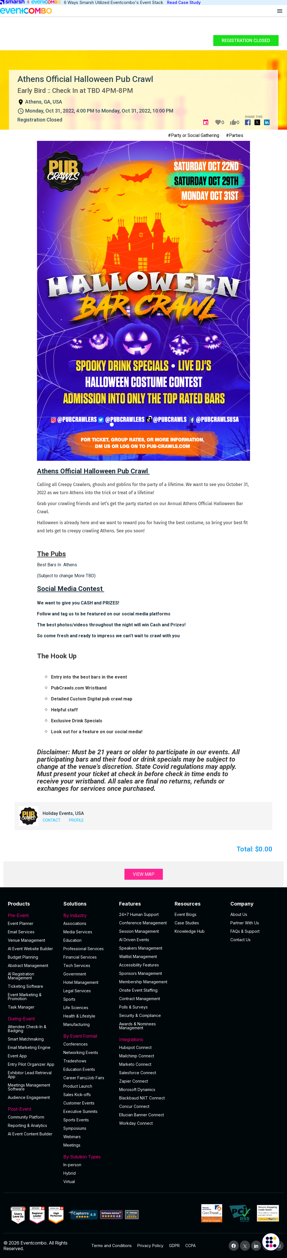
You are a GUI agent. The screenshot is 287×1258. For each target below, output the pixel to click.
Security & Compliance (140, 1015)
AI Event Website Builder (30, 948)
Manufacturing (76, 1024)
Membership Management (143, 981)
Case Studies (187, 922)
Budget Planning (23, 957)
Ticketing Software (25, 986)
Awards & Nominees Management (137, 1025)
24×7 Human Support (139, 914)
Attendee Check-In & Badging (27, 1028)
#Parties (234, 135)
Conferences (75, 1044)
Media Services (77, 931)
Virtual (69, 1181)
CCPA (190, 1245)
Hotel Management (80, 982)
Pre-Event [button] (32, 915)
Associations (74, 923)
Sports (69, 999)
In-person (72, 1164)
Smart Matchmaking (26, 1039)
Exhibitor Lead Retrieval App (30, 1074)
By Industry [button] (87, 915)
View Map (143, 874)
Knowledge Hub (190, 931)
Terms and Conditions (111, 1245)
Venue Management (26, 940)
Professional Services (83, 948)
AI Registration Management (21, 975)
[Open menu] (279, 10)
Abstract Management (28, 965)
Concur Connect (134, 1106)
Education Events (79, 1069)
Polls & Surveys (133, 1007)
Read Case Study (184, 2)
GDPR (174, 1245)
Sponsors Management (140, 973)
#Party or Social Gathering (193, 135)
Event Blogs (185, 914)
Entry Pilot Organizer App (31, 1064)
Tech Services (76, 965)
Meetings (71, 1145)
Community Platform (26, 1117)
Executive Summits (80, 1111)
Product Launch (77, 1086)
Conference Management (143, 922)
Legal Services (77, 990)
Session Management (139, 931)
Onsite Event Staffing (138, 990)
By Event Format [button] (87, 1036)
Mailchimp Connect (136, 1055)
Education (72, 940)
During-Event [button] (32, 1018)
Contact (52, 820)
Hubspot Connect (135, 1047)
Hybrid (69, 1173)
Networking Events (80, 1052)
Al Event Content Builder (30, 1133)
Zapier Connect (133, 1081)
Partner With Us (244, 922)
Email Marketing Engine (29, 1047)
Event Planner (20, 923)
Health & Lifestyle (79, 1016)
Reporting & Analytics (27, 1125)
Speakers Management (140, 948)
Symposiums (74, 1128)
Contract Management (139, 998)
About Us (238, 914)
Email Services (21, 931)
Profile (76, 820)
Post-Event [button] (32, 1109)
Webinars (72, 1136)
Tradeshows (74, 1060)
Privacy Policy (150, 1245)
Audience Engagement (29, 1097)
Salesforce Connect (137, 1072)
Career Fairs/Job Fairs (83, 1077)
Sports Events (76, 1119)
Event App (17, 1055)
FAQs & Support (245, 931)
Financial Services (80, 957)
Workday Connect (136, 1123)
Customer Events (78, 1103)
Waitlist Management (138, 956)
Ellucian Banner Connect (141, 1114)
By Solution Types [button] (87, 1157)
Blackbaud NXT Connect (142, 1098)
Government (74, 973)
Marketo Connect (135, 1064)
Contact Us (240, 939)
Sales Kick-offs (77, 1094)
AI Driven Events (134, 939)
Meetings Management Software (29, 1087)
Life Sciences (75, 1007)
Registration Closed (246, 40)
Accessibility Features (139, 965)
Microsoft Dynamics (137, 1089)
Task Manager (21, 1007)
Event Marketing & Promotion (24, 996)
